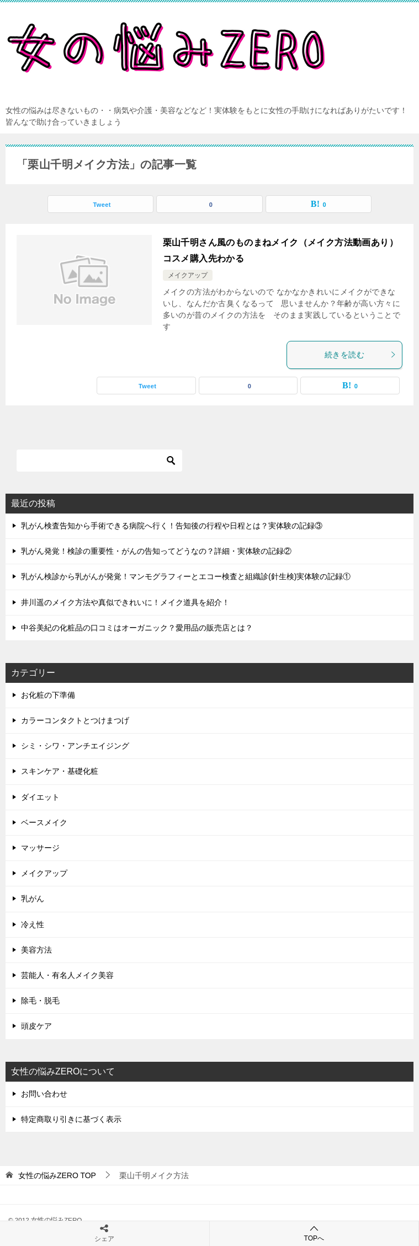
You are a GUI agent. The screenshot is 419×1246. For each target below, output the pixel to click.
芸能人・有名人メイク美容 (67, 975)
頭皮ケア (36, 1026)
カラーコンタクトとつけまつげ (75, 720)
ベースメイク (44, 822)
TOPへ (314, 1233)
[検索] (99, 461)
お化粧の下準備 (48, 695)
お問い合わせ (44, 1093)
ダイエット (40, 797)
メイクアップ (188, 275)
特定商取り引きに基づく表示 (71, 1119)
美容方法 (36, 949)
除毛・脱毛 (40, 1000)
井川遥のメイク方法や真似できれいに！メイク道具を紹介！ (125, 602)
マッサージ (40, 847)
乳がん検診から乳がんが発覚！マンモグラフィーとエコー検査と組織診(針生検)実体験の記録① (186, 576)
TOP (57, 1175)
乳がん (32, 898)
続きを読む (360, 354)
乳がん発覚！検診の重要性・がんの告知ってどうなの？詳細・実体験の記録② (156, 551)
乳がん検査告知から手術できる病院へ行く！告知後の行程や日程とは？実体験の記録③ (171, 525)
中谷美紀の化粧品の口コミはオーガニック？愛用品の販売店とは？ (137, 627)
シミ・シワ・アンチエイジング (75, 745)
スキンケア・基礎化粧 (59, 771)
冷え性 (32, 924)
